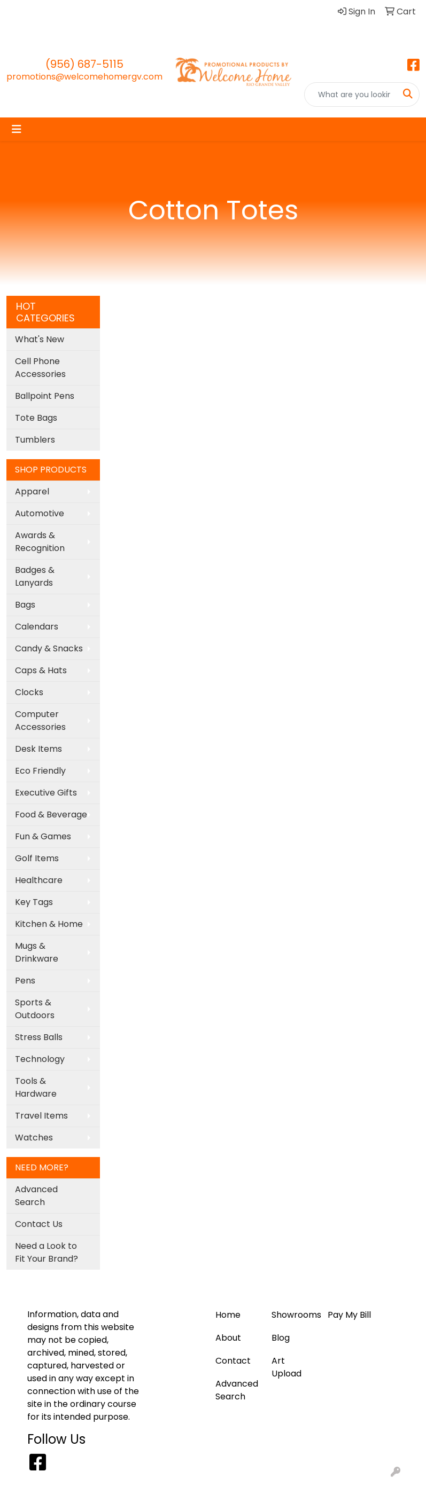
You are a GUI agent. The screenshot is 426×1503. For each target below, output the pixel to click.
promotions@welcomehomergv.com (84, 76)
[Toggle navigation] (16, 129)
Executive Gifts (46, 792)
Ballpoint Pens (44, 396)
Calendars (36, 626)
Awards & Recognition (40, 541)
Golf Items (37, 858)
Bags (25, 605)
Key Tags (34, 902)
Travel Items (41, 1115)
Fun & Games (43, 836)
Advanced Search (36, 1195)
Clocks (29, 692)
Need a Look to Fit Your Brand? (46, 1252)
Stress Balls (39, 1037)
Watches (34, 1137)
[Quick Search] (351, 94)
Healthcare (39, 880)
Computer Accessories (40, 720)
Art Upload (91, 11)
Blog (52, 11)
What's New (39, 339)
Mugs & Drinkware (36, 952)
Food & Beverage (51, 814)
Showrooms (293, 1315)
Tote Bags (36, 418)
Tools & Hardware (36, 1087)
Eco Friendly (40, 771)
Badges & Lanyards (35, 576)
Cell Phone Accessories (40, 367)
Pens (25, 980)
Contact (27, 35)
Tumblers (35, 440)
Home (22, 11)
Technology (40, 1059)
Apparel (32, 491)
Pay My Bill (143, 11)
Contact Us (39, 1224)
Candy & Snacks (49, 648)
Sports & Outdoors (35, 1008)
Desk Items (38, 749)
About (185, 11)
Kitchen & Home (49, 924)
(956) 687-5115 (84, 64)
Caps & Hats (41, 670)
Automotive (39, 513)
